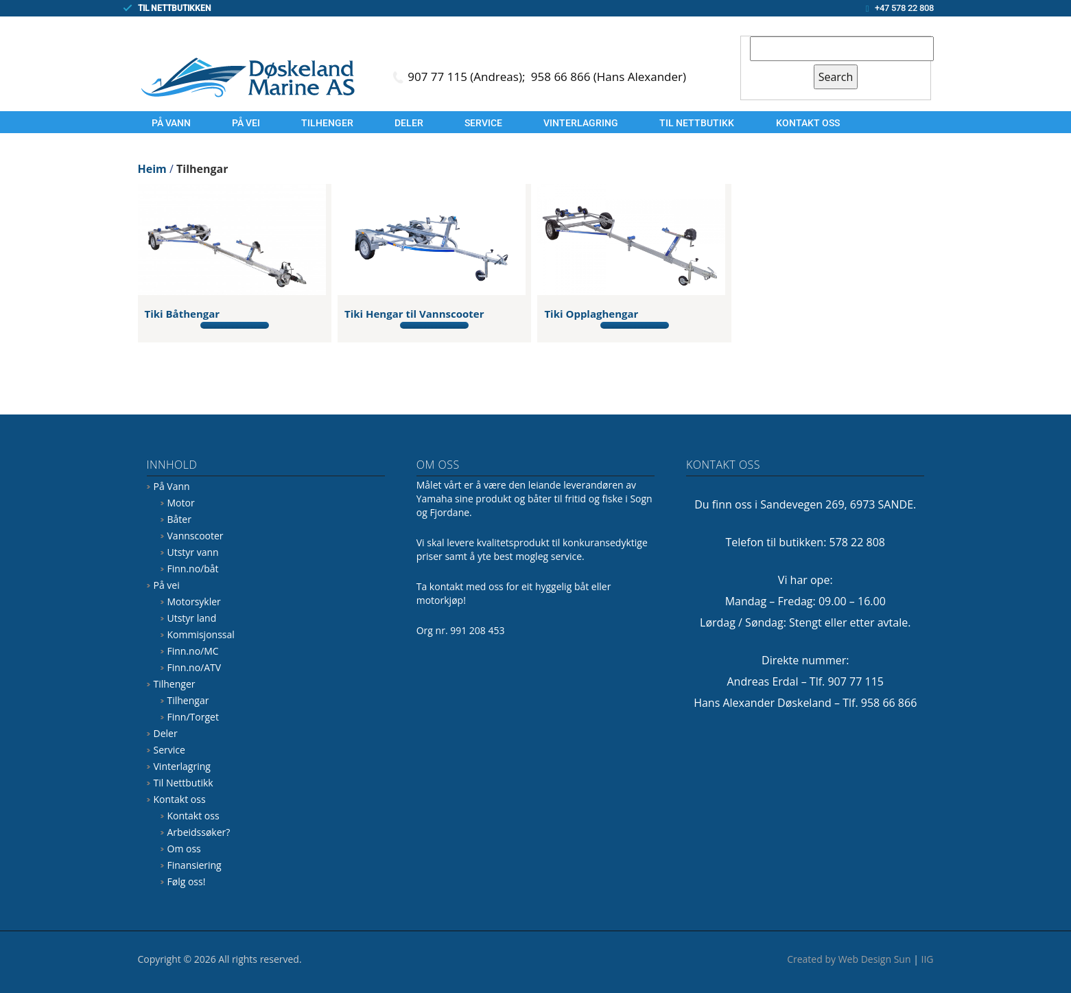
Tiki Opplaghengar (591, 313)
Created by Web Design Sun (848, 959)
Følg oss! (186, 881)
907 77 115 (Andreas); (468, 76)
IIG (927, 959)
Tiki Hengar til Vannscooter (414, 313)
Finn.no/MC (193, 650)
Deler (409, 123)
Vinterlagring (580, 123)
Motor (181, 502)
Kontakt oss (808, 123)
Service (483, 123)
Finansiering (194, 865)
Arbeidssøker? (199, 832)
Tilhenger (327, 123)
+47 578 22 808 (904, 8)
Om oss (184, 848)
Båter (179, 519)
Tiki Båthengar (182, 313)
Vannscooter (195, 535)
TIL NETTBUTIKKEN (174, 8)
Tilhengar (188, 700)
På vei (246, 123)
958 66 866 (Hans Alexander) (608, 76)
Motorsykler (194, 601)
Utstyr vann (193, 552)
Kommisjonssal (201, 634)
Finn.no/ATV (194, 667)
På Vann (171, 123)
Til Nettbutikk (696, 123)
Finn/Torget (193, 716)
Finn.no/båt (193, 568)
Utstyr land (192, 617)
